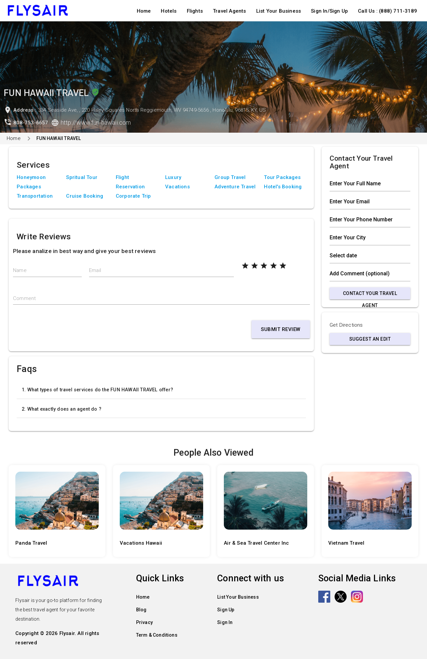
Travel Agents (229, 11)
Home (144, 11)
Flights (195, 11)
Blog (141, 609)
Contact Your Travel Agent (370, 295)
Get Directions (346, 325)
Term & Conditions (156, 635)
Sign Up (225, 609)
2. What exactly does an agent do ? (61, 409)
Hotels (168, 11)
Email (95, 270)
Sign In (225, 622)
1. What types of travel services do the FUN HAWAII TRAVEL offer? (97, 389)
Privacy (144, 622)
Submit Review (281, 329)
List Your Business (278, 11)
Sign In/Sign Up (329, 11)
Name (20, 270)
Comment (24, 298)
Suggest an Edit (370, 339)
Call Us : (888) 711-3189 (387, 11)
